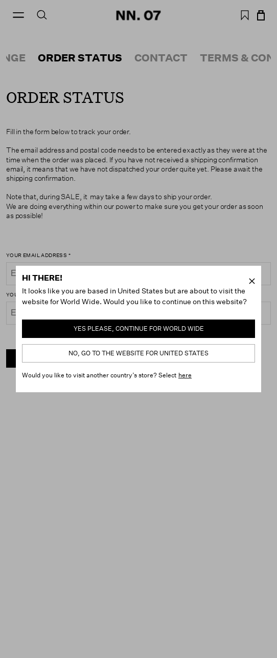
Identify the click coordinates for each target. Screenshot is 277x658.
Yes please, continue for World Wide (139, 328)
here (185, 375)
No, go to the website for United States (138, 353)
